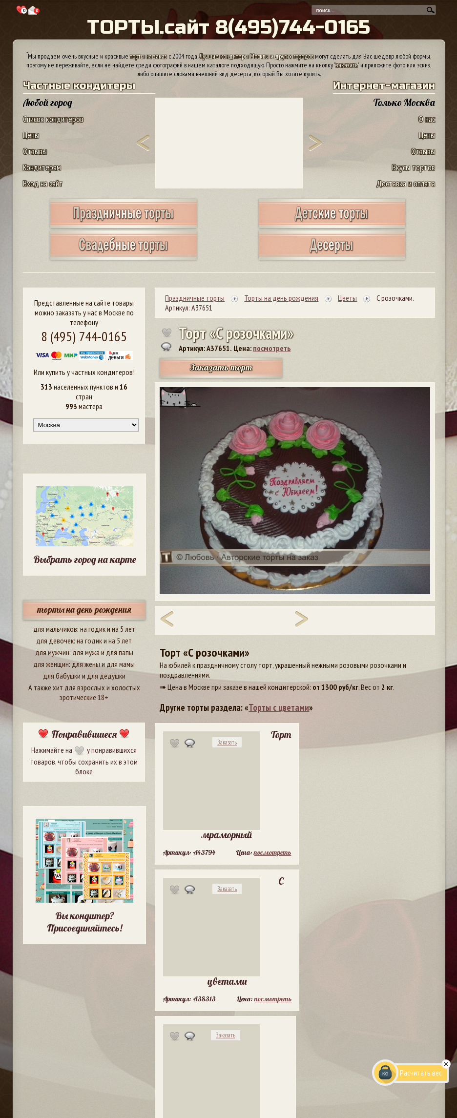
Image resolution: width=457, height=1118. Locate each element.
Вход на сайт (43, 183)
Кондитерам (42, 167)
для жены (86, 664)
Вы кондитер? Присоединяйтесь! (84, 922)
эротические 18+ (84, 697)
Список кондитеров (53, 118)
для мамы (120, 664)
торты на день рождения (84, 609)
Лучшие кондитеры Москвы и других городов (256, 56)
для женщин (51, 664)
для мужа (86, 652)
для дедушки (106, 676)
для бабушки (62, 676)
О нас (426, 118)
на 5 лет (123, 629)
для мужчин (52, 652)
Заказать (227, 742)
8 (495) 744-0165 (84, 336)
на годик (92, 629)
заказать (346, 65)
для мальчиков (55, 629)
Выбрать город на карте (84, 559)
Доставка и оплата (405, 183)
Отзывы (35, 151)
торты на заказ (148, 56)
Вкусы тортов (413, 167)
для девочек (55, 640)
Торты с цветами (279, 707)
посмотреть (272, 348)
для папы (119, 652)
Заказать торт (221, 367)
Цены (31, 135)
